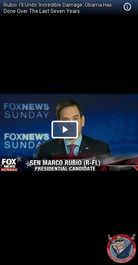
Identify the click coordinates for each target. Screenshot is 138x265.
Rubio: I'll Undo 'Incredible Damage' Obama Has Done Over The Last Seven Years (58, 8)
